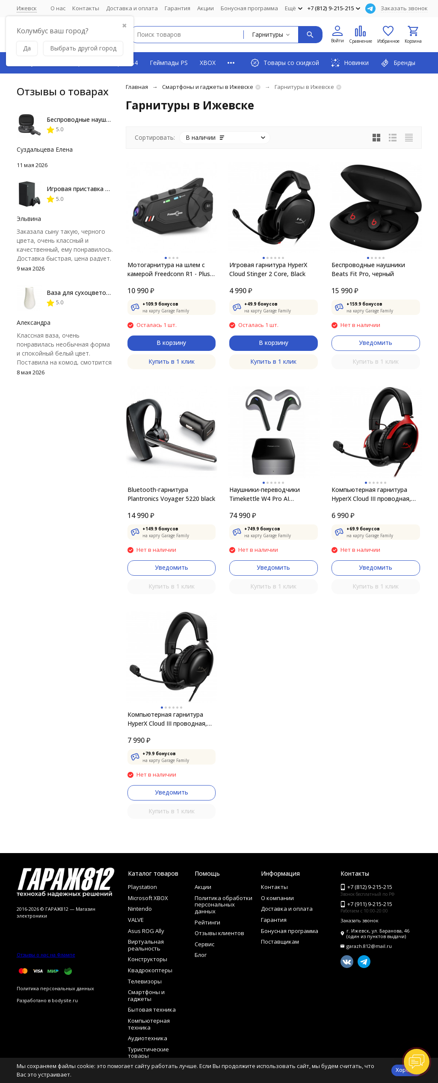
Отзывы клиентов (219, 933)
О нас (57, 8)
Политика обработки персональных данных (223, 904)
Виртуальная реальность (146, 945)
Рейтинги (207, 922)
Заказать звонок (404, 8)
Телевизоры (145, 981)
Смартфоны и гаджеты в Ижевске (207, 87)
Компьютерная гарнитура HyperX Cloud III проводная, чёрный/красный (371, 494)
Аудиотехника (147, 1038)
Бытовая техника (152, 1009)
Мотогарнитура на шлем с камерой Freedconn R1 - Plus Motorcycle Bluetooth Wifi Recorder (168, 269)
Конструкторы (147, 959)
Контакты (85, 8)
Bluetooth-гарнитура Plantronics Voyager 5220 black (171, 494)
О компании (277, 898)
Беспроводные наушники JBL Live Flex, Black (111, 119)
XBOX (208, 63)
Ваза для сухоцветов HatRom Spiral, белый (110, 292)
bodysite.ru (65, 1000)
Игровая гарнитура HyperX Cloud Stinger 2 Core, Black (268, 269)
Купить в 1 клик (171, 361)
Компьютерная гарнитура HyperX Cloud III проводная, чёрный (167, 719)
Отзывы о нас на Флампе (46, 954)
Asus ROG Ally (146, 931)
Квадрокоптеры (150, 970)
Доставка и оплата (132, 8)
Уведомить (375, 342)
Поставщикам (280, 941)
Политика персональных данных (55, 988)
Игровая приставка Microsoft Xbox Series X (109, 189)
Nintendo (140, 908)
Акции (205, 8)
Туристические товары (148, 1052)
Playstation (142, 887)
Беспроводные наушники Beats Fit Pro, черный (368, 269)
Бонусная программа (249, 8)
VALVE (136, 920)
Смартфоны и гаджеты (146, 995)
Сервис (204, 944)
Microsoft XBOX (148, 898)
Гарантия (177, 8)
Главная (137, 87)
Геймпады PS (169, 63)
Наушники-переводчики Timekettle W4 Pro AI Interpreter (264, 494)
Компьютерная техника (149, 1024)
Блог (201, 955)
